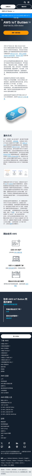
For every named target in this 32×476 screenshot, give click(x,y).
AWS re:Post (4, 428)
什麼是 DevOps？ (5, 350)
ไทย (13, 463)
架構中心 (3, 386)
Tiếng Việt (27, 460)
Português (20, 460)
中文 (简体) (4, 465)
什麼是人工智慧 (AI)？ (7, 357)
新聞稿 (2, 371)
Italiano (14, 460)
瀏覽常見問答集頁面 (10, 304)
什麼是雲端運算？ (5, 346)
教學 (11, 223)
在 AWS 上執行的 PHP (7, 412)
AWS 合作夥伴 (5, 392)
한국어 (21, 463)
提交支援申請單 (5, 426)
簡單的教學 (11, 268)
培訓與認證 (4, 381)
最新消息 (3, 366)
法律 (2, 435)
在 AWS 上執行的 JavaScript (8, 414)
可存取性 (8, 469)
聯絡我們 (9, 318)
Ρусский (8, 463)
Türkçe (3, 463)
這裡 (13, 212)
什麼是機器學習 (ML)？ (7, 362)
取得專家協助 (4, 424)
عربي (5, 458)
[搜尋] (25, 2)
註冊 (7, 311)
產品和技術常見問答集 (7, 388)
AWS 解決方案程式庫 (6, 383)
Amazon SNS (19, 55)
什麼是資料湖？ (5, 355)
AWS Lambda (22, 53)
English (26, 458)
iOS (6, 184)
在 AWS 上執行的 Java (7, 409)
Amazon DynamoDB (9, 55)
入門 (2, 379)
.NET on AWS (4, 405)
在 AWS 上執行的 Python (7, 407)
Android (11, 184)
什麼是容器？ (4, 353)
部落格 (2, 369)
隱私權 (2, 469)
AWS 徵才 (3, 438)
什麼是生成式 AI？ (6, 360)
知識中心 (3, 431)
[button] (8, 7)
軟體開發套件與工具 (6, 402)
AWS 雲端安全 (5, 364)
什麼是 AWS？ (5, 343)
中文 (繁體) (11, 465)
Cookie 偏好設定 (22, 469)
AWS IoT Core (14, 53)
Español (3, 460)
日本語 (17, 463)
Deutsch (21, 458)
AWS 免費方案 (18, 252)
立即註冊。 (16, 141)
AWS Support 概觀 (6, 433)
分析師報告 (4, 390)
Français (8, 460)
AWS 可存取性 (5, 348)
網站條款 (14, 469)
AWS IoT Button (7, 11)
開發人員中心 (4, 400)
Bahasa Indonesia (12, 458)
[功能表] (28, 2)
